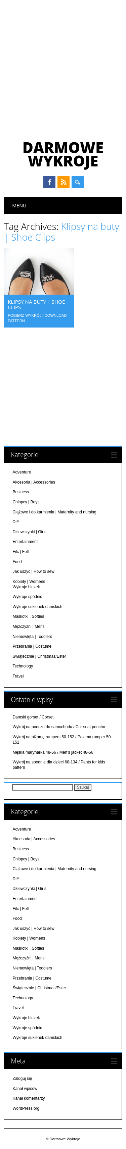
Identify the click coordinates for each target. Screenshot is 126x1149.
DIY (15, 521)
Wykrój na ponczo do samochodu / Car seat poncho (58, 726)
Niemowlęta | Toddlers (32, 636)
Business (20, 491)
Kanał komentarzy (28, 1098)
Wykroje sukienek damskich (37, 606)
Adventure (21, 471)
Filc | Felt (20, 551)
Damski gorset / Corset (32, 716)
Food (17, 561)
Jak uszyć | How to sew (33, 571)
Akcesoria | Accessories (33, 482)
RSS (63, 182)
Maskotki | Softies (28, 616)
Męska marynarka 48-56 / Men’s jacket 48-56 (52, 752)
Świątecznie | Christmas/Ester (39, 656)
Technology (22, 665)
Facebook (49, 182)
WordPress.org (25, 1108)
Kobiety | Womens (28, 581)
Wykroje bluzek (26, 586)
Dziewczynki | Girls (29, 531)
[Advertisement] (63, 66)
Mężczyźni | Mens (28, 626)
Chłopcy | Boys (25, 501)
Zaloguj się (22, 1078)
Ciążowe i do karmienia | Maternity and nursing (54, 511)
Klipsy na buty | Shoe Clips (36, 304)
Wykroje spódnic (27, 596)
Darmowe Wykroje (63, 154)
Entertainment (25, 541)
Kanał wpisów (24, 1088)
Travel (18, 675)
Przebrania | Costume (31, 646)
